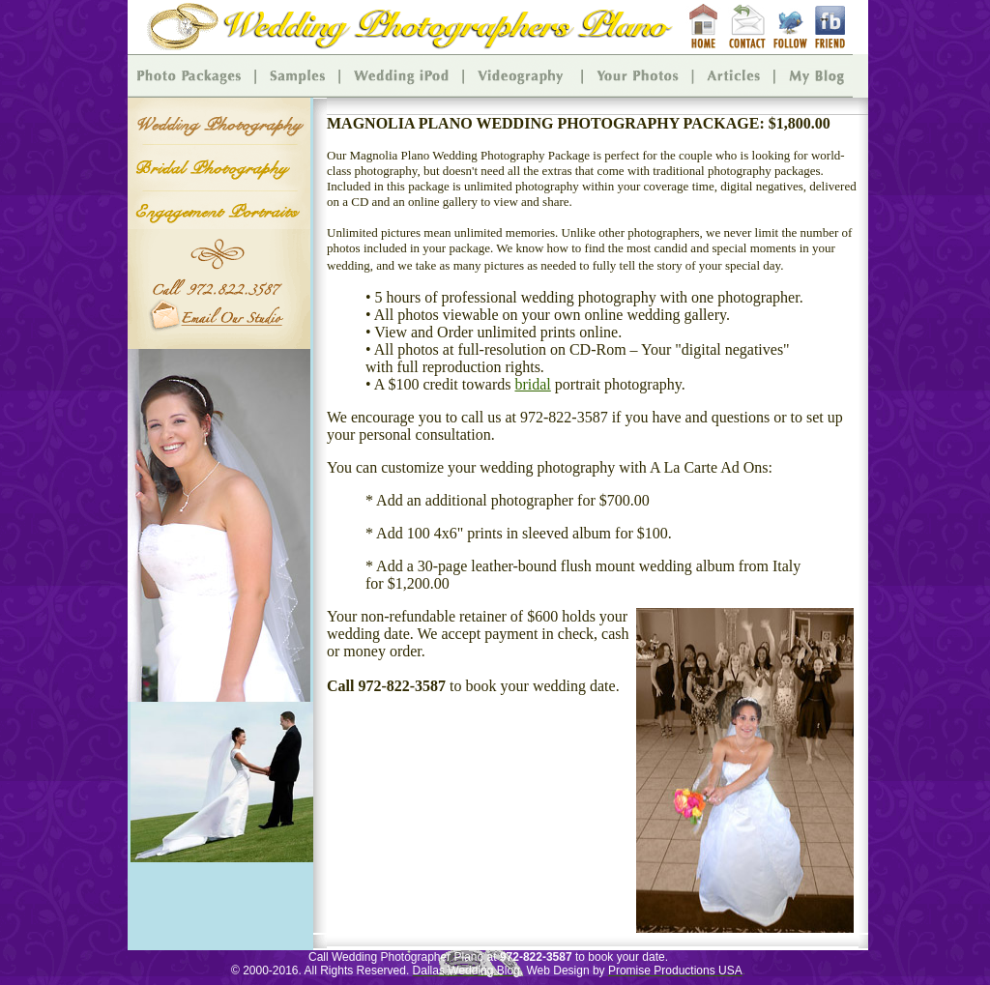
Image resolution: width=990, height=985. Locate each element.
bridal (532, 384)
